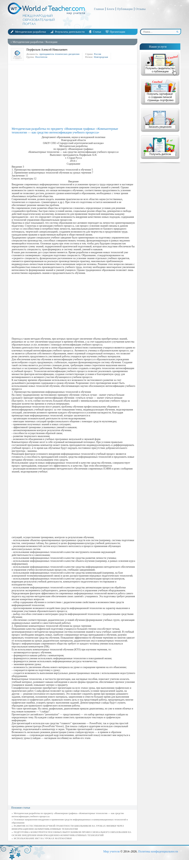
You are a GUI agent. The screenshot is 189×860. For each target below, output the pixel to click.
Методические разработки (30, 31)
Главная (99, 9)
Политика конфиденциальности (158, 851)
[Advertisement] (73, 95)
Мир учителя (111, 851)
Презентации (117, 31)
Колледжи (51, 41)
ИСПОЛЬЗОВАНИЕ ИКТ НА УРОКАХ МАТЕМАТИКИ (43, 838)
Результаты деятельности (70, 31)
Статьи (97, 31)
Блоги (110, 9)
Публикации (125, 9)
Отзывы (141, 9)
